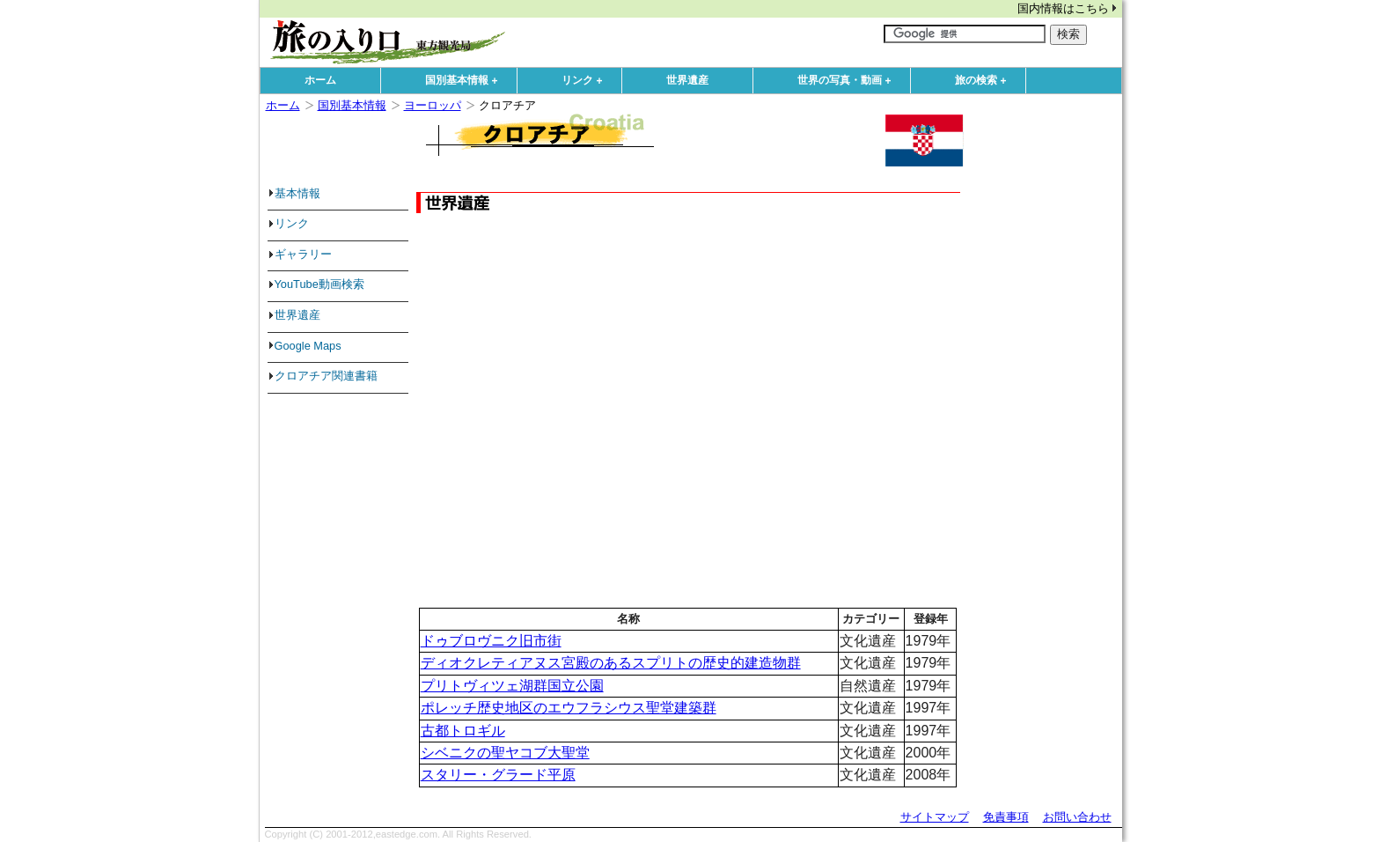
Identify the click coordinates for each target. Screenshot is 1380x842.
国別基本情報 (465, 81)
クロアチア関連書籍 (326, 375)
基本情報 (297, 193)
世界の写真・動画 (848, 81)
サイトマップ (934, 817)
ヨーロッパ (432, 105)
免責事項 (1006, 817)
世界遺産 (687, 80)
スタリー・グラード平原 (498, 774)
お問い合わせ (1077, 817)
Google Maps (308, 345)
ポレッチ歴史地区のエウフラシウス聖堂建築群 (568, 707)
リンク (586, 81)
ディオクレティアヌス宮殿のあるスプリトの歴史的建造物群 (611, 662)
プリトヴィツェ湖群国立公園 (512, 685)
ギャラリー (303, 254)
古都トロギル (463, 730)
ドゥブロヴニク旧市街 (491, 640)
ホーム (320, 80)
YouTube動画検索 (319, 284)
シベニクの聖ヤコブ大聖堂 (505, 752)
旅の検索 (985, 81)
